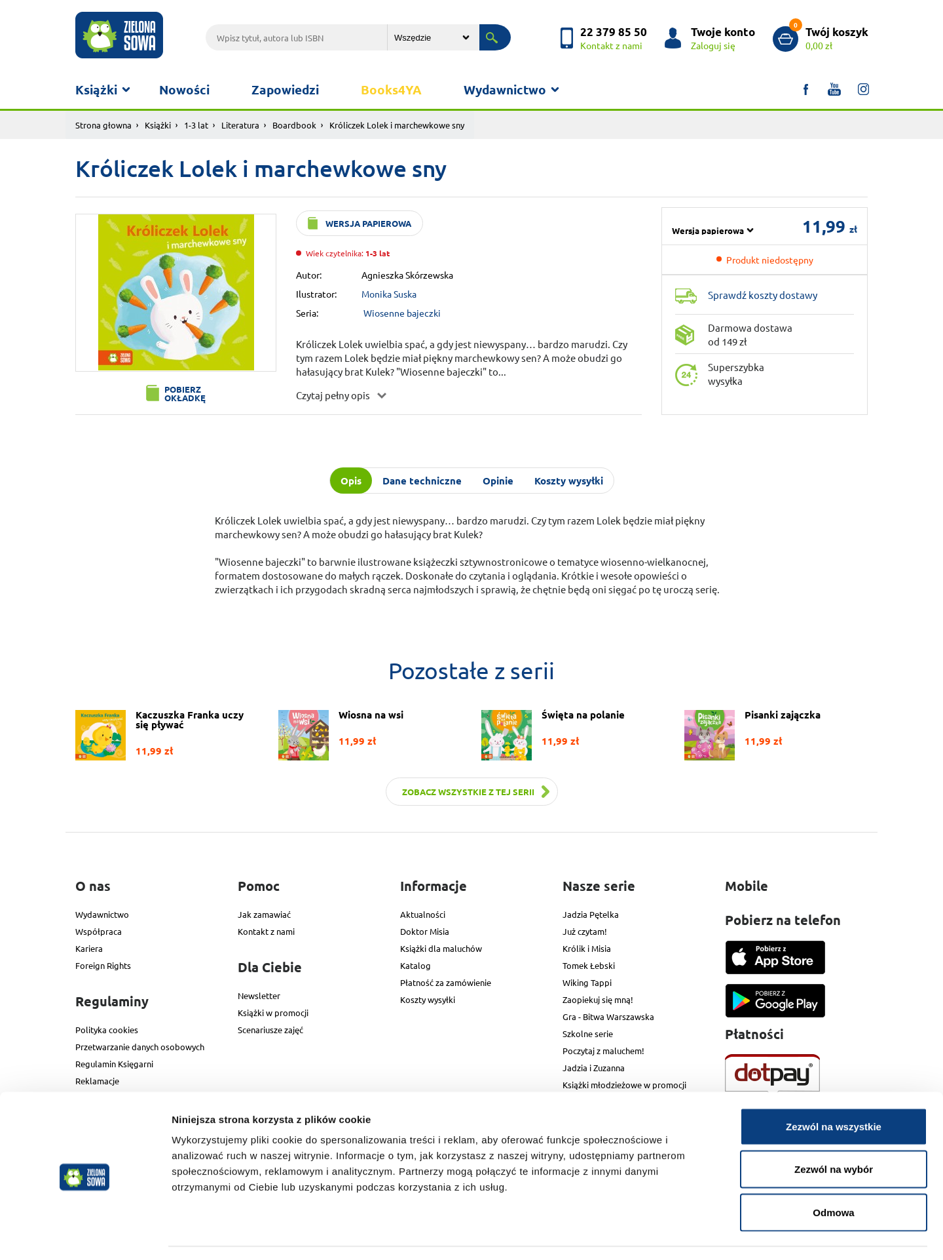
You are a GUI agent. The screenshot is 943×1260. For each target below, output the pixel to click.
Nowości (184, 89)
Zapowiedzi (285, 89)
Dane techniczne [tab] (422, 480)
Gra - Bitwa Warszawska (608, 1016)
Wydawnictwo (505, 89)
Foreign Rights (103, 965)
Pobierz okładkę (185, 393)
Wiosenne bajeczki (402, 313)
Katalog (415, 965)
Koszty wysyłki (427, 999)
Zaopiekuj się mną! (598, 999)
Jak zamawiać (264, 914)
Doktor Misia (424, 931)
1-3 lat (196, 124)
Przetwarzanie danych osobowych (139, 1046)
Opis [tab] (351, 480)
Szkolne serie (588, 1033)
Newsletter (259, 995)
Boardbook (294, 124)
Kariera (89, 948)
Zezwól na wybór (833, 1131)
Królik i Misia (587, 948)
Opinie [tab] (498, 480)
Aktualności (422, 914)
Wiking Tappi (587, 982)
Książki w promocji (273, 1012)
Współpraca (98, 931)
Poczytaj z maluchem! (603, 1050)
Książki (96, 89)
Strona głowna (103, 124)
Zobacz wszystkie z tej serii (468, 791)
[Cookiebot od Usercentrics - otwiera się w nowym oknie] (85, 1234)
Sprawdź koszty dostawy (762, 294)
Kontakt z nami (266, 931)
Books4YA (391, 89)
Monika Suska (388, 294)
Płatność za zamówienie (445, 982)
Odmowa (833, 1173)
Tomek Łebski (589, 965)
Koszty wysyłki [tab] (568, 480)
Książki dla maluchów (441, 948)
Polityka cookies (106, 1029)
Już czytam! (585, 931)
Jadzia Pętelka (591, 914)
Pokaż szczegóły (698, 1234)
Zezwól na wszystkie (833, 1087)
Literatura (240, 124)
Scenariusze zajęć (270, 1029)
